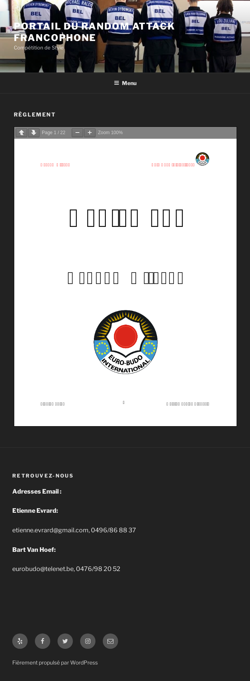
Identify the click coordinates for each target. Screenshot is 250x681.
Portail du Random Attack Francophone (94, 32)
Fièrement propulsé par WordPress (55, 662)
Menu (125, 83)
